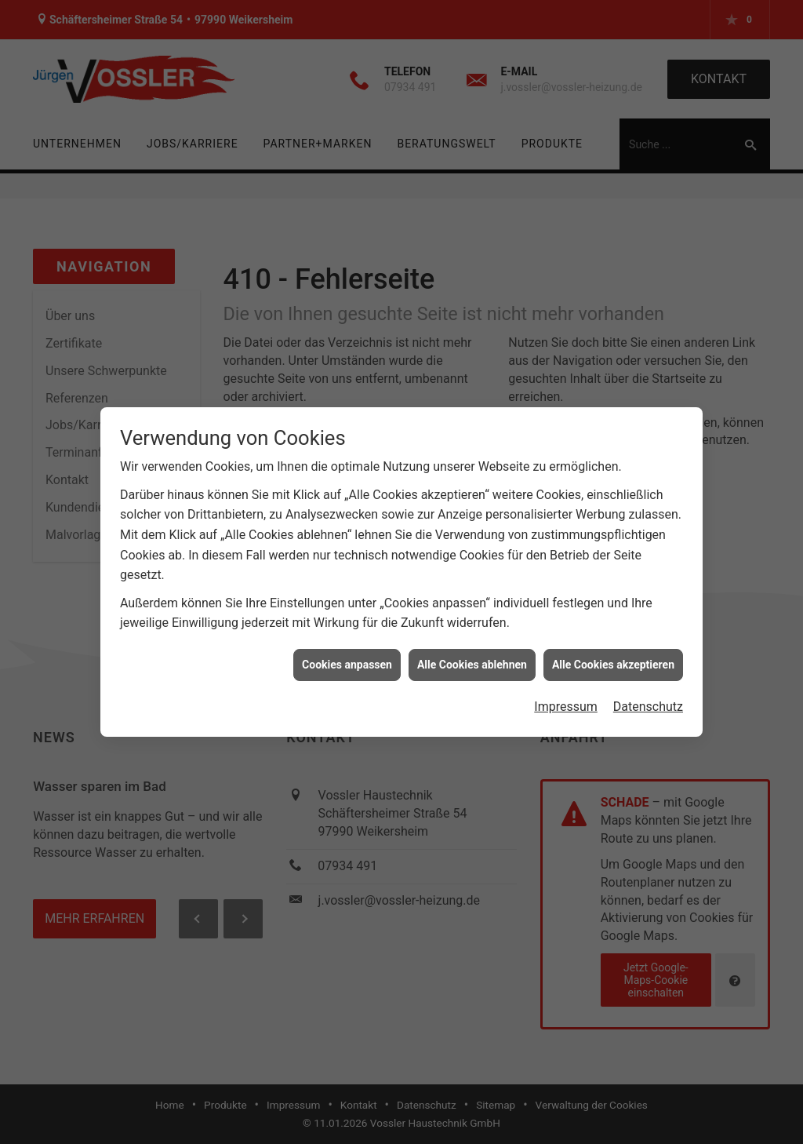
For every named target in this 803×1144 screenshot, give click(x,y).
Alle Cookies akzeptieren (613, 656)
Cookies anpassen (347, 656)
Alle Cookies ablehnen (472, 656)
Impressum (566, 699)
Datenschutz (648, 699)
